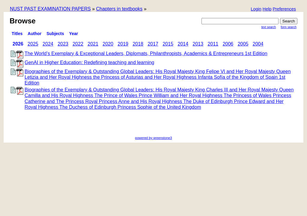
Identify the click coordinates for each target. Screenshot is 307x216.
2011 (213, 43)
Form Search (289, 27)
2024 (48, 43)
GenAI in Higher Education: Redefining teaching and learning (89, 62)
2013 (198, 43)
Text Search (268, 27)
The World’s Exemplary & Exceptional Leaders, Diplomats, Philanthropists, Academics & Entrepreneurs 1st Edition (146, 53)
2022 (78, 43)
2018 (138, 43)
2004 (258, 43)
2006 (228, 43)
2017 (153, 43)
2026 (18, 43)
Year (73, 33)
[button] (284, 9)
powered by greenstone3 (153, 138)
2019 (123, 43)
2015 (167, 43)
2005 (243, 43)
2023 (63, 43)
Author (34, 33)
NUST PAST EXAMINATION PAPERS (50, 8)
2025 (33, 43)
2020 (108, 43)
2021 (93, 43)
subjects (55, 33)
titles (17, 33)
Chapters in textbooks (119, 8)
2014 (183, 43)
